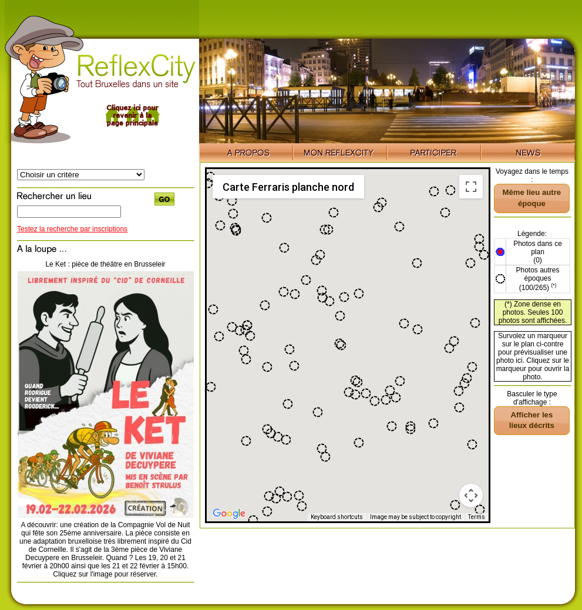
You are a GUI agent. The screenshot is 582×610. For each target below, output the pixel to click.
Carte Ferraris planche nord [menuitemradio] (288, 187)
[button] (479, 246)
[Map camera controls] (471, 495)
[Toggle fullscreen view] (471, 186)
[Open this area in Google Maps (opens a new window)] (229, 513)
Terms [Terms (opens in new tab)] (476, 517)
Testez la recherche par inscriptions (72, 229)
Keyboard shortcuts (337, 517)
